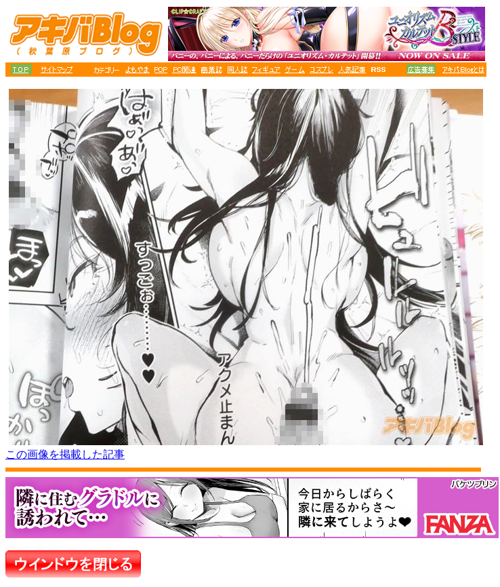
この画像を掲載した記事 (65, 454)
